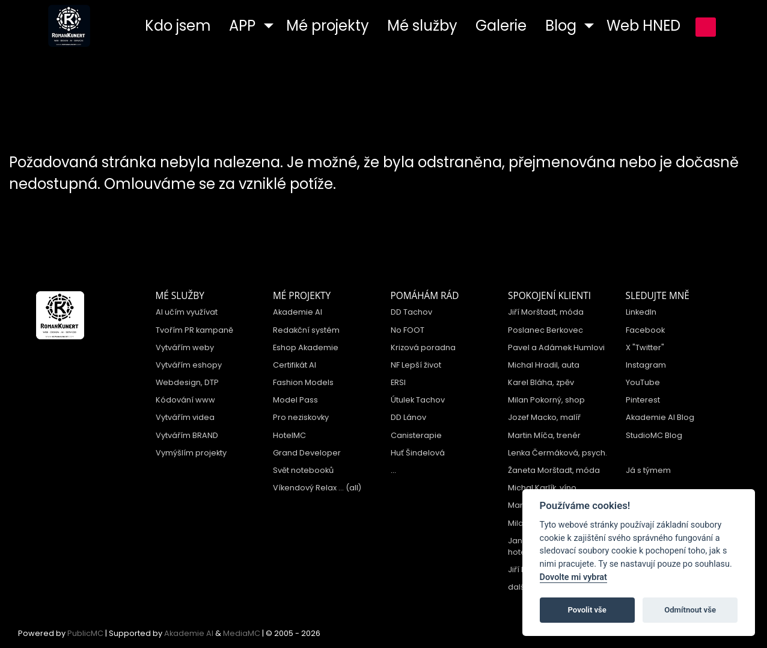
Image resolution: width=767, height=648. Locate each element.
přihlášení (705, 27)
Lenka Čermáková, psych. (557, 453)
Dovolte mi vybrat (573, 577)
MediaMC (241, 633)
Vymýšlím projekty (191, 453)
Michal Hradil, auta (543, 365)
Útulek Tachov (418, 400)
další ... (521, 587)
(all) (353, 488)
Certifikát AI (294, 365)
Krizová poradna (423, 347)
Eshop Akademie (305, 347)
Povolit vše (587, 609)
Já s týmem (648, 470)
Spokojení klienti (549, 295)
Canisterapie (416, 435)
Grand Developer (307, 453)
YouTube (643, 382)
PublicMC (85, 633)
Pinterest (643, 400)
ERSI (398, 382)
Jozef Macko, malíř (544, 417)
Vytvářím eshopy (189, 365)
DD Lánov (408, 417)
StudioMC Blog (654, 435)
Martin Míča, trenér (544, 435)
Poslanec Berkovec (545, 330)
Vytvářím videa (185, 417)
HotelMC (289, 435)
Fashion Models (303, 382)
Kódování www (185, 400)
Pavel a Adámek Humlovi (556, 347)
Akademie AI (297, 312)
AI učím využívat (187, 312)
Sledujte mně (657, 295)
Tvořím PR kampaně (194, 330)
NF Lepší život (416, 365)
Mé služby (180, 295)
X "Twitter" (645, 347)
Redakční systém (306, 330)
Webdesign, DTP (187, 382)
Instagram (646, 365)
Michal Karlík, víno (542, 488)
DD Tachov (411, 312)
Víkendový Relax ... (308, 488)
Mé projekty (302, 295)
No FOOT (407, 330)
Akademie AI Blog (660, 417)
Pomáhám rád (425, 295)
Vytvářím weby (185, 347)
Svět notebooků (303, 470)
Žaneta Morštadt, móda (554, 470)
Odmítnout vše (690, 609)
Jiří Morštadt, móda (546, 312)
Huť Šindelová (418, 453)
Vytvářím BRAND (187, 435)
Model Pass (295, 400)
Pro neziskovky (301, 417)
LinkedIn (641, 312)
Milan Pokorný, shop (546, 400)
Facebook (645, 330)
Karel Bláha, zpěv (541, 382)
